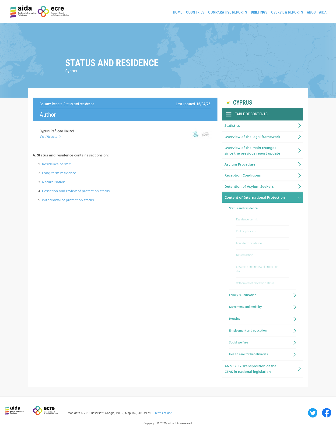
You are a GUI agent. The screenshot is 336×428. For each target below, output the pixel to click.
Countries (195, 12)
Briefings (259, 12)
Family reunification (242, 295)
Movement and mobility (245, 307)
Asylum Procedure (240, 164)
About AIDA (317, 12)
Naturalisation (53, 182)
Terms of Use (163, 413)
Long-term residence (59, 172)
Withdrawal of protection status (68, 200)
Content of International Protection (254, 197)
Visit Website (48, 136)
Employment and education (248, 330)
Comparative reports (227, 12)
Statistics (232, 125)
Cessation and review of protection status (76, 190)
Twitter (312, 412)
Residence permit (56, 164)
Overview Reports (287, 12)
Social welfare (238, 342)
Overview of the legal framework (252, 136)
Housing (235, 319)
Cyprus (242, 102)
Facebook (326, 412)
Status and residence (243, 208)
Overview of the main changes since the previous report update (252, 150)
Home (177, 12)
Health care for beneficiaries (248, 354)
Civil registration (246, 231)
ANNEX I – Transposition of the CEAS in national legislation (250, 369)
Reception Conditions (242, 175)
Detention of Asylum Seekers (249, 186)
